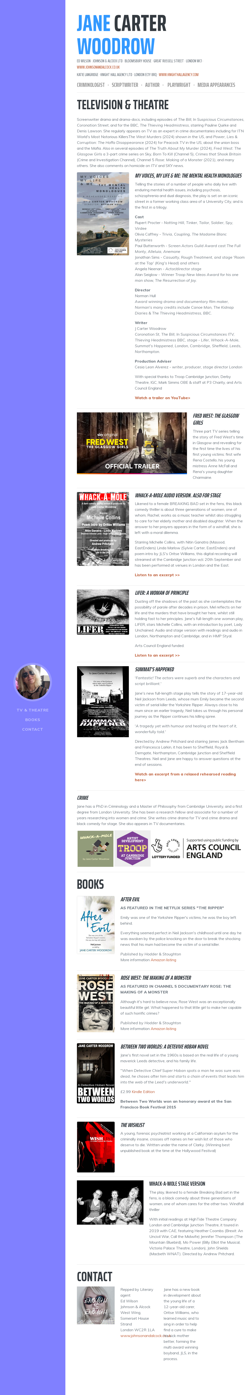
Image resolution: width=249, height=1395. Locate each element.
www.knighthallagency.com (179, 74)
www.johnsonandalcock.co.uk (98, 67)
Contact (32, 729)
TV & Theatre (33, 710)
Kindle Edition (143, 1091)
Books (32, 719)
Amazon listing (163, 959)
